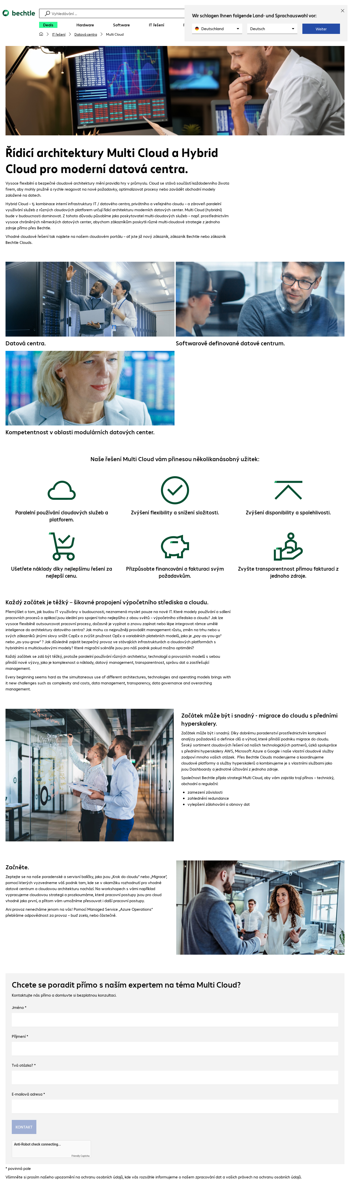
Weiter (321, 28)
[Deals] (48, 25)
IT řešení (58, 34)
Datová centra (85, 34)
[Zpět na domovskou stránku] (19, 25)
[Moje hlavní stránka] (41, 34)
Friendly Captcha (80, 1156)
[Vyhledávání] (175, 13)
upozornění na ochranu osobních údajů (89, 1177)
